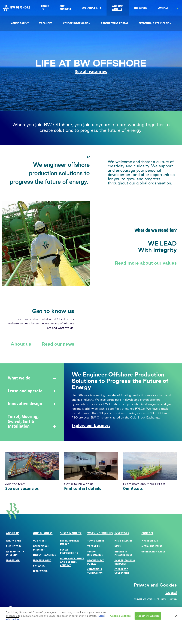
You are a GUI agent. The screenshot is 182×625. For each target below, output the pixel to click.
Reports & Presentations (123, 553)
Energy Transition (44, 555)
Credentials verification (95, 571)
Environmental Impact (69, 542)
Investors (121, 533)
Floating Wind (42, 560)
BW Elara (39, 565)
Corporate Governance (121, 571)
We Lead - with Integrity (15, 553)
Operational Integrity (41, 548)
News (117, 546)
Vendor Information (95, 553)
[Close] (176, 617)
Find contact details (82, 488)
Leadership (13, 560)
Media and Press (151, 546)
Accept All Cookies (147, 617)
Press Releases (123, 540)
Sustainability (70, 533)
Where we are (149, 540)
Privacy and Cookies (155, 585)
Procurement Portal (95, 562)
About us (21, 344)
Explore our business (91, 425)
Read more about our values (146, 263)
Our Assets (133, 488)
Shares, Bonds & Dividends (124, 562)
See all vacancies (91, 71)
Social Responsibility (69, 551)
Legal (171, 592)
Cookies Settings (120, 617)
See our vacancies (22, 488)
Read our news (58, 344)
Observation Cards (153, 551)
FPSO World (40, 571)
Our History (13, 546)
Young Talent (95, 540)
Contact (147, 533)
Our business (43, 533)
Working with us (100, 533)
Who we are (13, 540)
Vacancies (93, 546)
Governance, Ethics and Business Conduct (72, 562)
